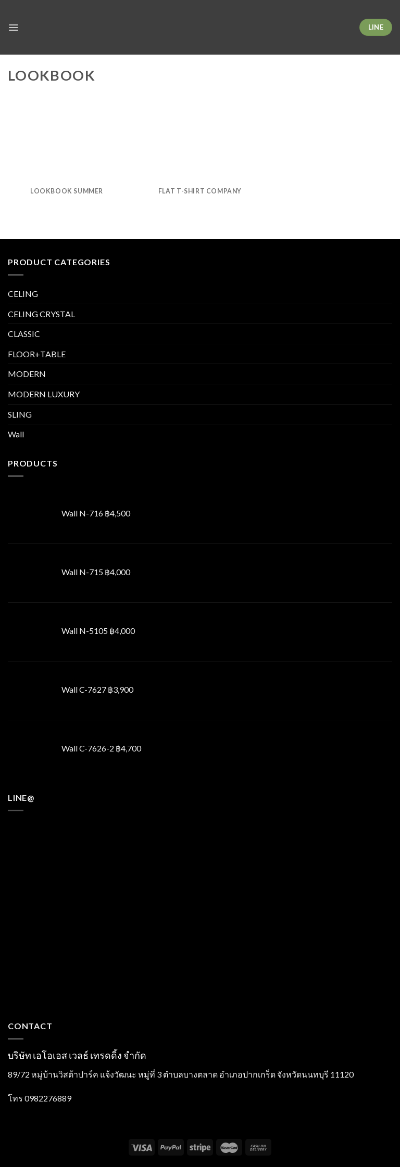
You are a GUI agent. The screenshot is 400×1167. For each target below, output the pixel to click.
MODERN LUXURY (44, 394)
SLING (20, 414)
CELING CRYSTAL (41, 314)
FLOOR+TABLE (37, 354)
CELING (23, 294)
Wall (16, 434)
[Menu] (14, 27)
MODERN (27, 374)
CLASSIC (24, 334)
